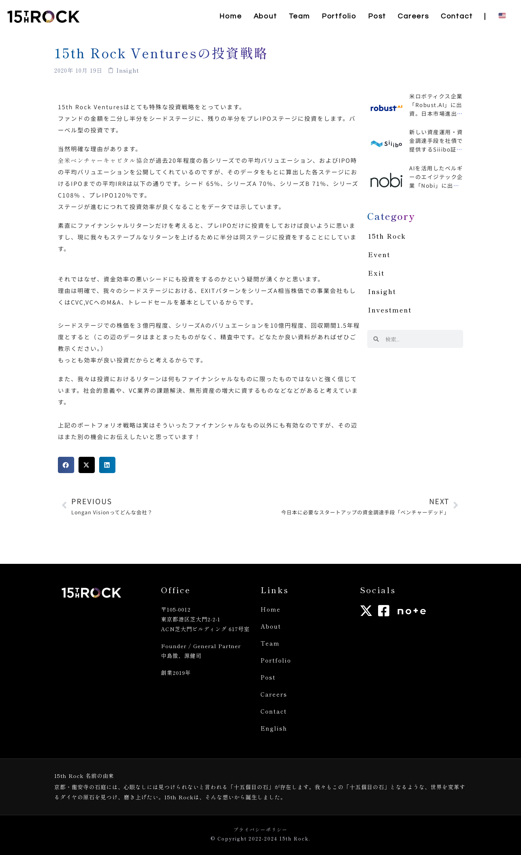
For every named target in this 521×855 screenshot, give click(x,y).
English (273, 728)
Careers (273, 694)
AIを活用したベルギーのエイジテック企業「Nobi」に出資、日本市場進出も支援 (436, 185)
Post (268, 677)
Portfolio (275, 660)
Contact (273, 711)
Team (270, 643)
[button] (66, 465)
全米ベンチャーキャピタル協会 (103, 160)
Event (379, 254)
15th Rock (387, 236)
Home (270, 609)
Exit (376, 272)
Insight (382, 291)
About (270, 626)
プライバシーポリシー (260, 829)
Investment (390, 309)
